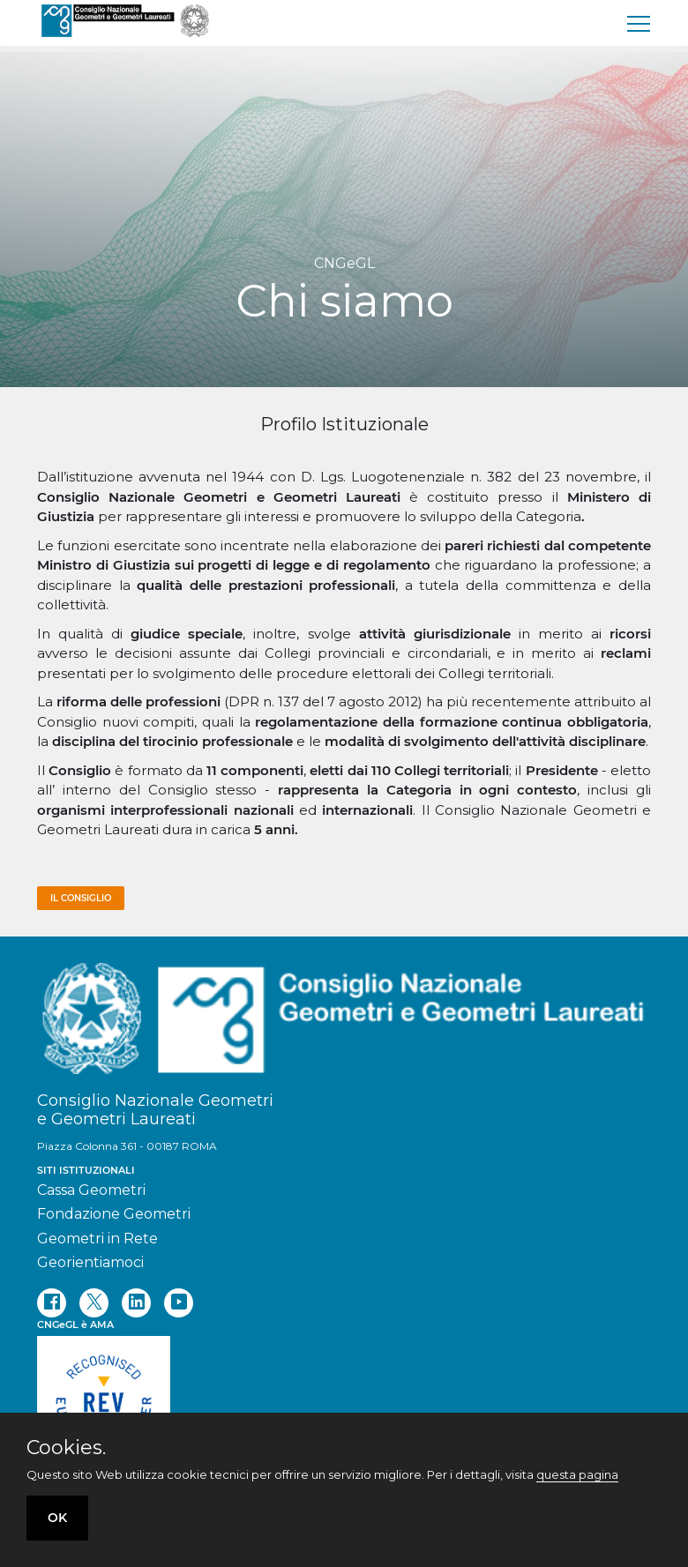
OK (57, 1518)
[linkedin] (136, 1302)
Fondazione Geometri (114, 1213)
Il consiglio (80, 898)
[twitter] (93, 1302)
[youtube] (178, 1302)
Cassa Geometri (91, 1190)
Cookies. (66, 1448)
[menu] (639, 23)
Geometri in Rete (97, 1238)
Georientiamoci (90, 1262)
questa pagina (577, 1474)
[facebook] (51, 1302)
